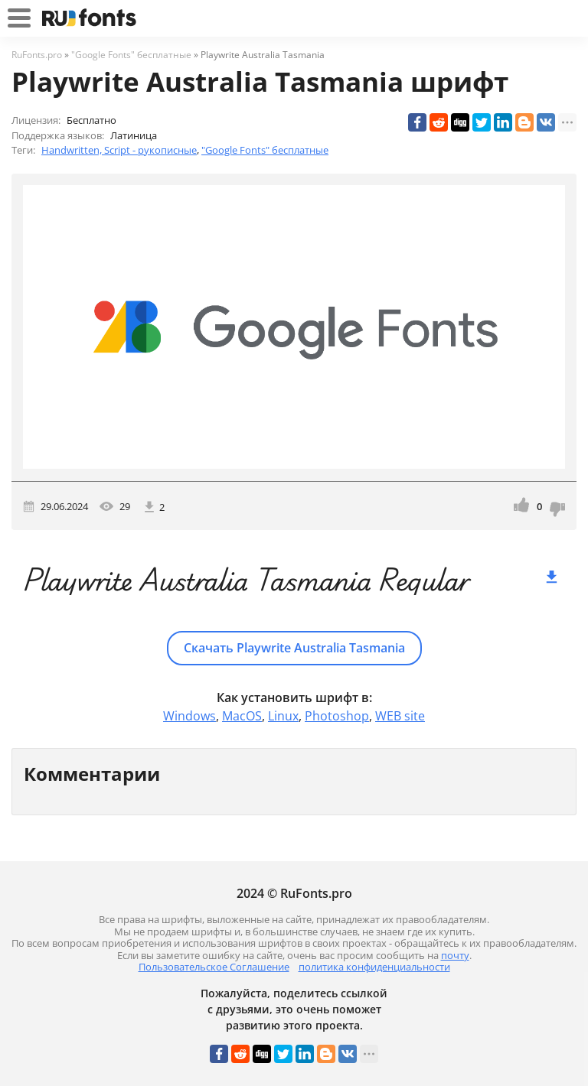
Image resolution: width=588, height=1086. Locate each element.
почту (455, 955)
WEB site (400, 715)
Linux (283, 715)
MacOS (242, 715)
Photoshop (337, 715)
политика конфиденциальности (374, 967)
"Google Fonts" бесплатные (264, 150)
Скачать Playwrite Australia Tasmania (294, 647)
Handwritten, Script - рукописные (119, 150)
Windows (189, 715)
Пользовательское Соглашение (214, 967)
